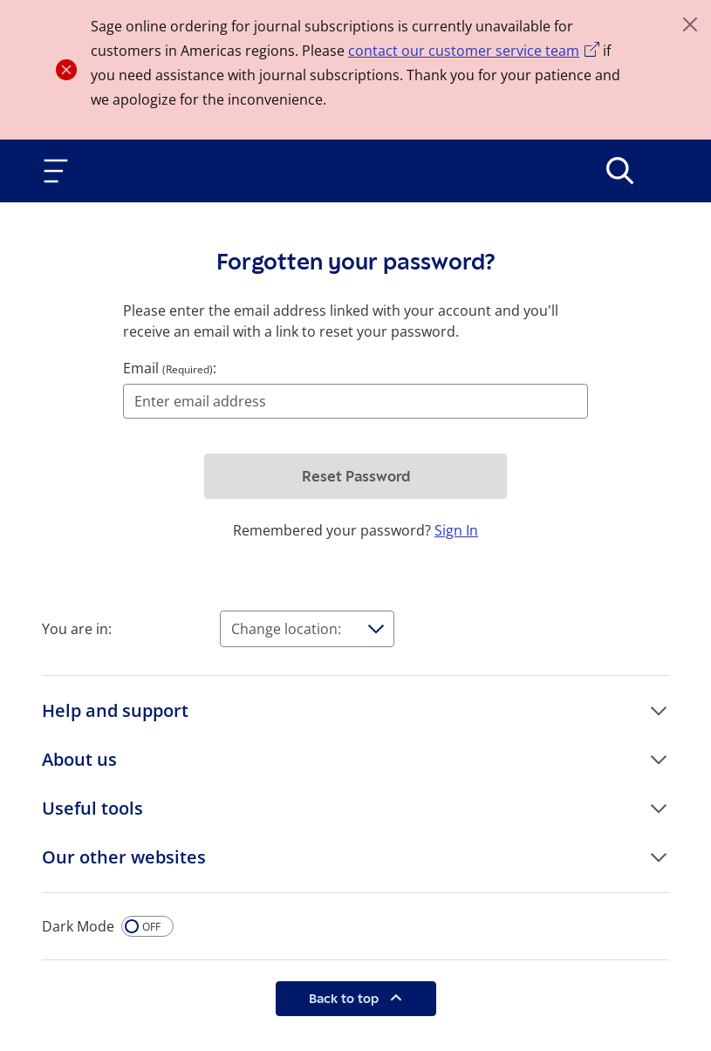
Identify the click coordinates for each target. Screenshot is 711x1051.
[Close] (690, 24)
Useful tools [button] (92, 808)
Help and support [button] (115, 710)
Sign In (456, 530)
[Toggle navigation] (59, 171)
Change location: (286, 628)
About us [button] (79, 759)
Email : (169, 368)
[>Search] (620, 171)
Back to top (345, 998)
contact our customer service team (463, 50)
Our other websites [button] (124, 857)
